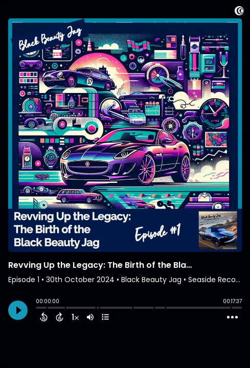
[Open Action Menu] (232, 317)
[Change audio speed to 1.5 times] (75, 317)
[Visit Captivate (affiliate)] (239, 12)
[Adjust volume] (90, 317)
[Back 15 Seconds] (44, 317)
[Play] (18, 310)
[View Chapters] (105, 317)
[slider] (38, 309)
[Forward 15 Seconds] (59, 317)
